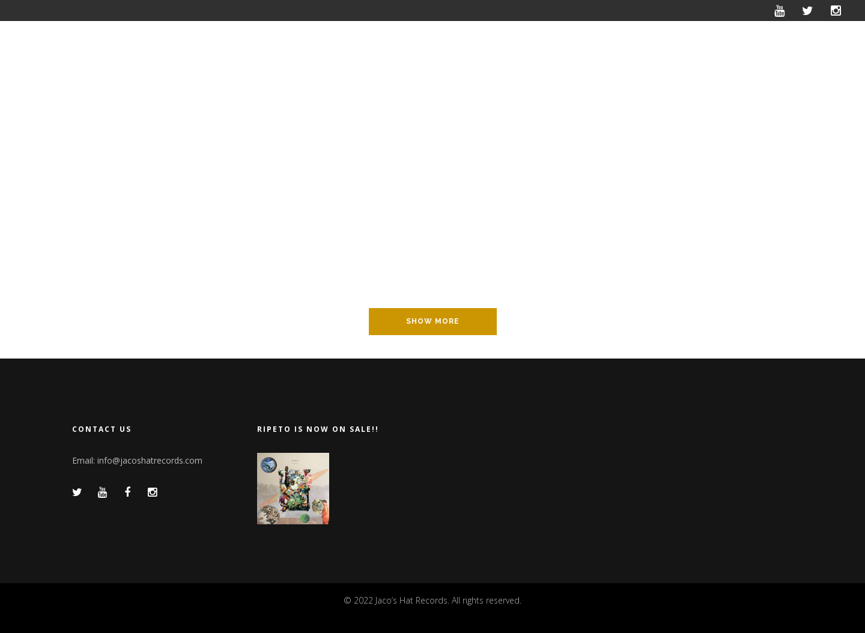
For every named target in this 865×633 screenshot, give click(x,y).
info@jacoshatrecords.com (149, 460)
